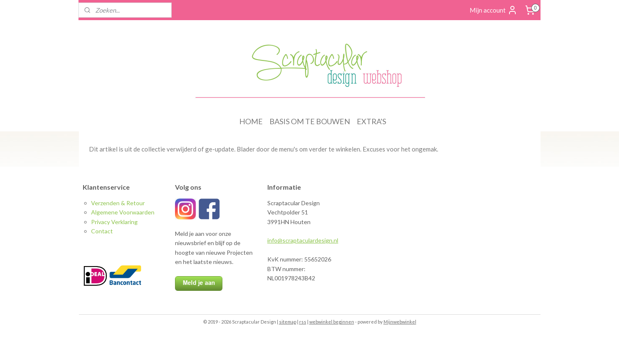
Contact (102, 231)
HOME (251, 121)
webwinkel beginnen (331, 321)
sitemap (287, 321)
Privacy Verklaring (114, 221)
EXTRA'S (371, 121)
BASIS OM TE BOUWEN (309, 121)
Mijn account (493, 10)
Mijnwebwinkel (400, 321)
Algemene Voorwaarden (122, 212)
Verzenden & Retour (118, 202)
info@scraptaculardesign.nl (302, 240)
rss (302, 321)
